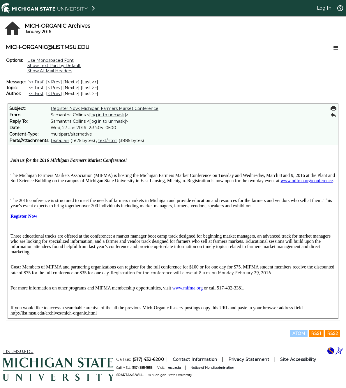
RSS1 (316, 333)
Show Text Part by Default (54, 65)
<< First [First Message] (36, 82)
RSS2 (332, 333)
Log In (324, 8)
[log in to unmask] (107, 114)
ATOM (298, 333)
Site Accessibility (298, 359)
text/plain (60, 140)
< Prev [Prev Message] (54, 82)
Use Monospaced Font (50, 60)
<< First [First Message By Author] (36, 93)
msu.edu (174, 368)
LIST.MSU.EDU (18, 351)
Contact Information (195, 359)
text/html (107, 140)
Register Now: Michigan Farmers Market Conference (104, 108)
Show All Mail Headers (49, 70)
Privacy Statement (248, 359)
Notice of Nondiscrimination (212, 368)
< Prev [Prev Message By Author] (54, 93)
